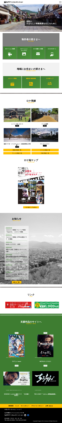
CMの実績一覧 (45, 153)
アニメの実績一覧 (17, 153)
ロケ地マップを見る (31, 207)
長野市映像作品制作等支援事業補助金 (16, 256)
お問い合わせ (49, 406)
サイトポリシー (25, 406)
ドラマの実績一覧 (45, 150)
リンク (17, 406)
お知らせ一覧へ (16, 282)
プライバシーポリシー (37, 406)
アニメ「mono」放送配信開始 (14, 262)
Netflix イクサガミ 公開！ (13, 244)
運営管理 (10, 406)
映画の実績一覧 (17, 150)
